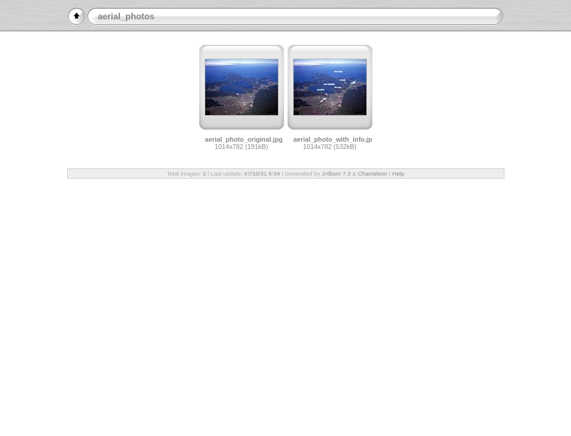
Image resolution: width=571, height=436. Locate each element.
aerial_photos (126, 16)
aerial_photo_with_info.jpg (335, 139)
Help (398, 173)
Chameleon (373, 173)
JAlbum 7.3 (336, 173)
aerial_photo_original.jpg (244, 139)
